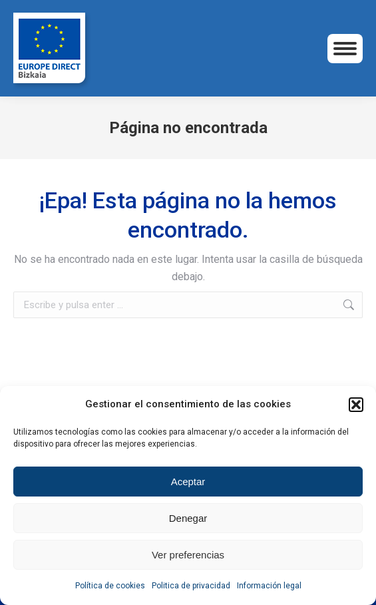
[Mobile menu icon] (345, 48)
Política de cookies (110, 585)
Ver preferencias (188, 554)
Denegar (188, 518)
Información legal (269, 585)
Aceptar (188, 481)
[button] (356, 404)
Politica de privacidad (191, 585)
